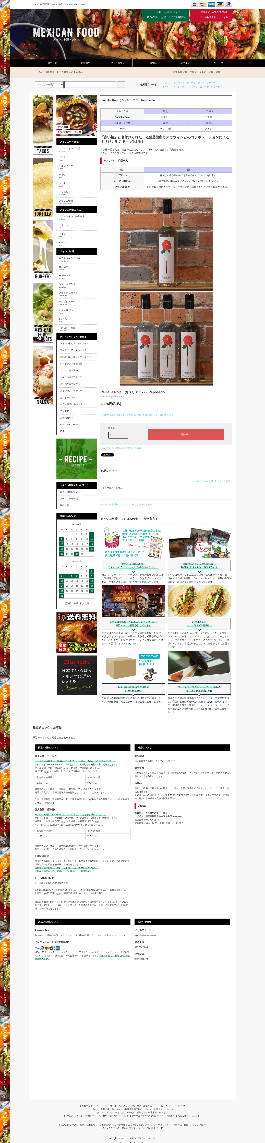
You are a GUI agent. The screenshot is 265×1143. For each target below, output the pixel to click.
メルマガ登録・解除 (209, 72)
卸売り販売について (70, 492)
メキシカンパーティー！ (72, 391)
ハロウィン (165, 82)
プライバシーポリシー (156, 1125)
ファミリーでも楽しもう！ (73, 350)
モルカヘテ (65, 276)
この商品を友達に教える (112, 415)
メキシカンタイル (68, 294)
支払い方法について (68, 1125)
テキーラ (215, 87)
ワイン (62, 234)
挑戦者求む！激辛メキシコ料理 (75, 357)
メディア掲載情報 (69, 498)
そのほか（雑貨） (68, 328)
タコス (201, 82)
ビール (62, 243)
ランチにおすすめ (69, 370)
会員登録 (149, 63)
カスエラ (204, 87)
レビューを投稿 (223, 481)
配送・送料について (90, 1125)
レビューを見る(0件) (202, 481)
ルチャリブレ (66, 311)
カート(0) (215, 63)
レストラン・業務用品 (71, 363)
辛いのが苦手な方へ (70, 384)
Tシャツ (63, 320)
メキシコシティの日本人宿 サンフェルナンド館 (125, 1128)
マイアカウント (116, 63)
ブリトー (211, 82)
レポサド (116, 181)
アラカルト (165, 87)
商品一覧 (49, 63)
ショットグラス (67, 285)
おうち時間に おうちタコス (73, 404)
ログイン (182, 63)
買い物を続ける (167, 415)
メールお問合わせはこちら (214, 17)
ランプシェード (67, 302)
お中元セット (66, 418)
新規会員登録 (180, 72)
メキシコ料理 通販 (109, 504)
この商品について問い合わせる (142, 415)
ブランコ (122, 175)
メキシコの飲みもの (131, 504)
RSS (152, 1128)
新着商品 (82, 63)
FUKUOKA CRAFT (69, 424)
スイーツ (193, 87)
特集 (62, 431)
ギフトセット (66, 411)
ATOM (160, 1128)
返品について (107, 448)
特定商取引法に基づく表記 (129, 448)
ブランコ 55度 (122, 186)
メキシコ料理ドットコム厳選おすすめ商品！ (59, 72)
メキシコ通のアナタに (71, 377)
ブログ (193, 72)
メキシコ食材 (180, 87)
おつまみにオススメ (70, 397)
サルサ (177, 82)
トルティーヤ (189, 82)
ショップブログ (197, 1125)
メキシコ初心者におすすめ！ (74, 343)
